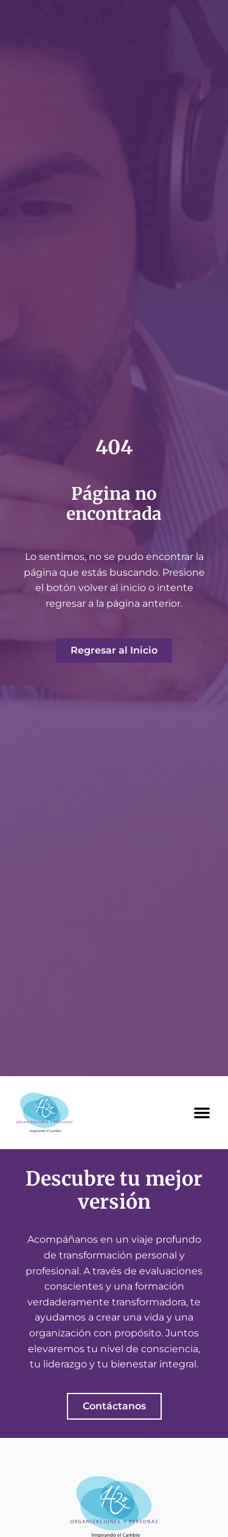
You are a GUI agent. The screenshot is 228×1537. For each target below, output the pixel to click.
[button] (202, 1112)
